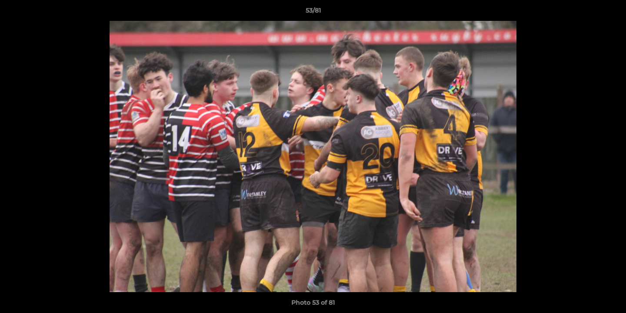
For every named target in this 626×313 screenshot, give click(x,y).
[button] (610, 13)
